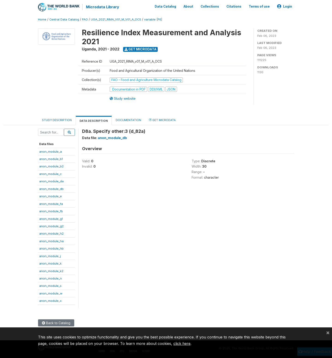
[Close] (328, 332)
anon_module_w (50, 293)
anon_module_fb (51, 211)
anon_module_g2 (51, 226)
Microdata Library (102, 7)
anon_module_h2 (51, 233)
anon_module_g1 (51, 219)
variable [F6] (153, 19)
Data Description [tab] (94, 120)
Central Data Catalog (64, 19)
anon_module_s (50, 286)
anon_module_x (50, 301)
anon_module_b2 (51, 166)
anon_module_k (50, 263)
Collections (210, 6)
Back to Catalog (56, 323)
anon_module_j (50, 256)
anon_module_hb (51, 248)
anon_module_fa (51, 204)
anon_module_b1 (51, 159)
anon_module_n (50, 278)
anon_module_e (50, 196)
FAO (85, 19)
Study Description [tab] (57, 120)
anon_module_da (51, 181)
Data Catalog (165, 6)
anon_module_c (50, 174)
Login (284, 6)
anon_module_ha (51, 241)
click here (181, 343)
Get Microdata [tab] (162, 120)
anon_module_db (51, 189)
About (188, 6)
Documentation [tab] (128, 120)
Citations (233, 6)
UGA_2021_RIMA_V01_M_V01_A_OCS (116, 19)
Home (42, 19)
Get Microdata (141, 49)
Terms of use (259, 6)
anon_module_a (50, 151)
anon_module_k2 (51, 271)
